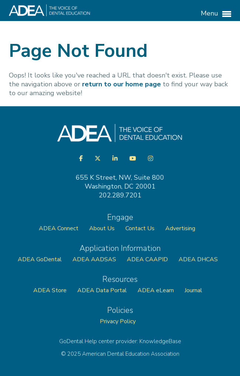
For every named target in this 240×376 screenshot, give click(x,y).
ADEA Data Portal (102, 290)
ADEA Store (50, 290)
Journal (193, 290)
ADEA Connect (58, 228)
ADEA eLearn (156, 290)
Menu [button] (216, 13)
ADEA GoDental (40, 259)
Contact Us (140, 228)
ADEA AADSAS (94, 259)
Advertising (181, 228)
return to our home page (121, 84)
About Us (102, 228)
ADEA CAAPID (147, 259)
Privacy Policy (118, 321)
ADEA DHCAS (198, 259)
